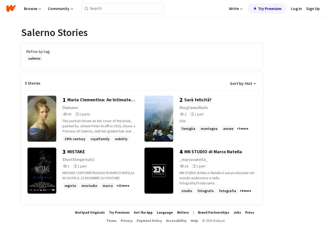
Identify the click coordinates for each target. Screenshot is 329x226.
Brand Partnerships (213, 212)
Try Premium (267, 8)
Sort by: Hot (243, 83)
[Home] (11, 8)
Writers (183, 212)
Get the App (143, 212)
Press (249, 212)
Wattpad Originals (90, 212)
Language (165, 212)
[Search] (86, 9)
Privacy (127, 221)
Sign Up (313, 8)
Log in (296, 8)
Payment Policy (149, 221)
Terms (111, 221)
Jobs (237, 212)
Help (194, 221)
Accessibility (176, 221)
